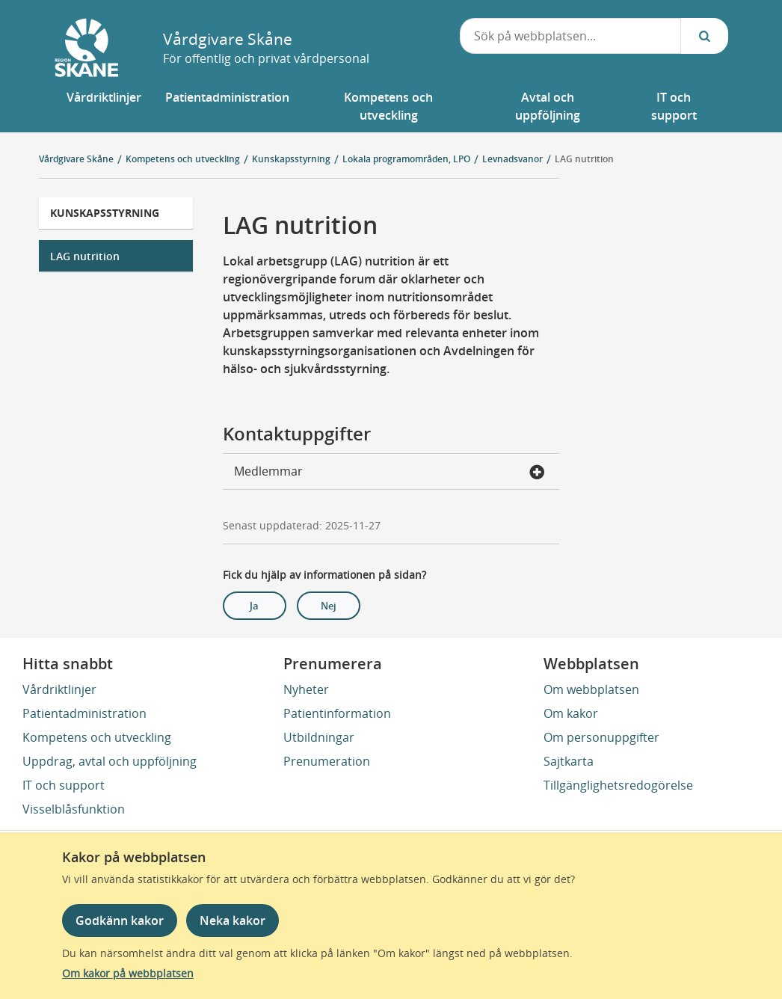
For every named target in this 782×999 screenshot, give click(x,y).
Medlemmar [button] (389, 472)
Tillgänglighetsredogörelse (618, 785)
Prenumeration (326, 761)
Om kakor (571, 713)
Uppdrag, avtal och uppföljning (109, 761)
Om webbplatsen (591, 689)
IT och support (63, 785)
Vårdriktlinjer (59, 689)
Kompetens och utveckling (96, 737)
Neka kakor (232, 920)
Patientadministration (84, 713)
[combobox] (570, 36)
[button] (104, 106)
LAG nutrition (85, 256)
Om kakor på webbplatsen (128, 973)
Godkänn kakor (120, 920)
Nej (328, 605)
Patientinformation (337, 713)
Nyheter (306, 689)
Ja (254, 605)
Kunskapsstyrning (104, 213)
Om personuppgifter (601, 737)
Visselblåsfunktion (73, 809)
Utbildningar (318, 737)
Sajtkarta (569, 761)
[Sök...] (704, 36)
